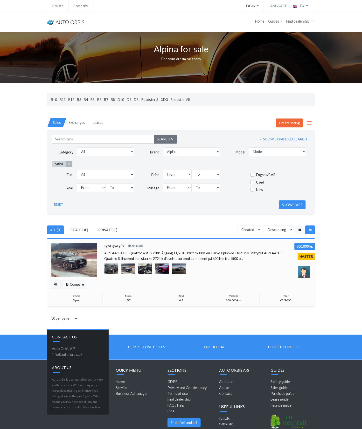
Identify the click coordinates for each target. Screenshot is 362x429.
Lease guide (280, 399)
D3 (129, 100)
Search (165, 139)
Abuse (224, 388)
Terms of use (177, 393)
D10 (121, 100)
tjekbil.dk (226, 424)
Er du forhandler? (184, 423)
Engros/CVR (265, 175)
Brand (154, 152)
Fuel (70, 175)
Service (121, 388)
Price (155, 175)
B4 (86, 100)
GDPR (172, 382)
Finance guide (281, 405)
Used (260, 182)
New (259, 190)
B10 (54, 100)
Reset (58, 204)
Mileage (153, 188)
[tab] (56, 122)
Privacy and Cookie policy (187, 388)
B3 (79, 100)
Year (69, 188)
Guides (274, 21)
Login (250, 6)
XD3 (164, 100)
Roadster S (149, 100)
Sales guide (279, 388)
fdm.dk (224, 418)
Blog (170, 411)
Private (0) (107, 230)
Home (259, 21)
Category (66, 152)
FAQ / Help (175, 405)
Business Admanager (132, 393)
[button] (300, 6)
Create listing (289, 123)
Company (80, 6)
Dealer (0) (79, 230)
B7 (106, 100)
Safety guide (280, 382)
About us (226, 382)
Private (57, 6)
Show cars (292, 205)
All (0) (55, 230)
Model (240, 152)
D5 (136, 100)
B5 (92, 100)
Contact (225, 393)
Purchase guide (282, 393)
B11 (63, 100)
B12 (71, 100)
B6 (99, 100)
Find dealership (298, 21)
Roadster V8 (180, 100)
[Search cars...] (103, 139)
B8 (113, 100)
